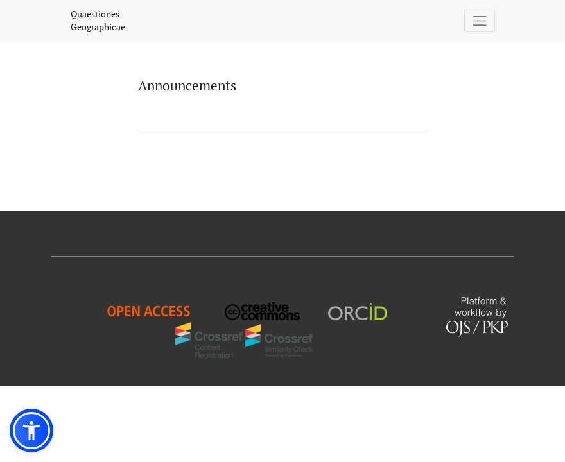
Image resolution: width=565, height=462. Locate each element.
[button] (31, 430)
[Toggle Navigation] (480, 21)
